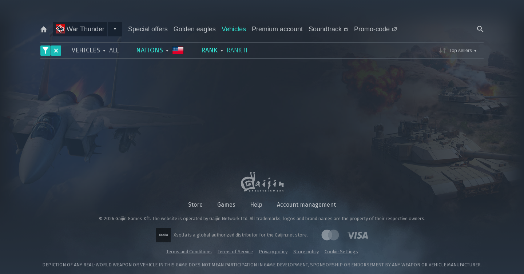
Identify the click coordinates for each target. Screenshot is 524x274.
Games (226, 204)
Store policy (306, 251)
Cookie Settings (341, 251)
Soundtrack (328, 29)
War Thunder (80, 28)
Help (256, 204)
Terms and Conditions (189, 251)
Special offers (148, 29)
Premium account (277, 29)
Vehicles (234, 29)
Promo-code (375, 29)
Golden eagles (195, 29)
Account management (306, 204)
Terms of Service (235, 251)
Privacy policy (273, 251)
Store (195, 204)
